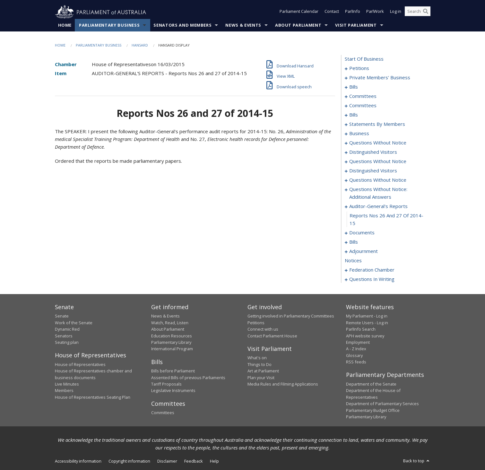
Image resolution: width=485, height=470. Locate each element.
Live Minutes (67, 384)
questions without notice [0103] (377, 161)
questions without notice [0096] (377, 143)
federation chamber (371, 270)
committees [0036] (363, 105)
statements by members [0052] (377, 124)
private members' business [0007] (379, 77)
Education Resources (171, 336)
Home (65, 25)
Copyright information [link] (129, 461)
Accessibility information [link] (78, 461)
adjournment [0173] (363, 251)
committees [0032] (363, 96)
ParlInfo (352, 12)
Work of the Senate (73, 323)
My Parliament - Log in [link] (366, 316)
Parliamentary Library (171, 342)
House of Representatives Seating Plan (92, 397)
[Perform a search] (425, 12)
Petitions (255, 323)
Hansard (140, 45)
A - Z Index (356, 349)
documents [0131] (362, 233)
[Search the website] (417, 12)
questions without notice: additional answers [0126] (378, 193)
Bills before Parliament (173, 371)
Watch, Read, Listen (169, 323)
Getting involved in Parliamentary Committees (290, 316)
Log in (395, 12)
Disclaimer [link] (167, 461)
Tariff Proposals (166, 384)
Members (64, 391)
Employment (358, 342)
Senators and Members (182, 25)
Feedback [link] (193, 461)
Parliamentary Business (109, 25)
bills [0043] (353, 115)
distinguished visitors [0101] (373, 152)
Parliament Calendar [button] (299, 12)
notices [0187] (353, 260)
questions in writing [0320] (371, 279)
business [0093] (359, 133)
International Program (172, 349)
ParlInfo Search (361, 329)
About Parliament (298, 25)
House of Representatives (80, 364)
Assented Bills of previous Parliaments (188, 377)
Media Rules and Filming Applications (282, 384)
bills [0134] (353, 242)
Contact (332, 12)
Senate (62, 316)
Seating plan (67, 342)
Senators (64, 336)
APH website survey (365, 336)
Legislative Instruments (173, 391)
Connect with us (262, 329)
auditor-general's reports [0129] (378, 206)
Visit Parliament (356, 25)
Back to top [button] (416, 461)
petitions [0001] (359, 68)
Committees (162, 413)
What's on (257, 358)
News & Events (243, 25)
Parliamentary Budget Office (373, 410)
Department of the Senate (371, 384)
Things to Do (259, 364)
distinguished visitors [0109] (373, 171)
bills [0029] (353, 87)
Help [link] (214, 461)
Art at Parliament (263, 371)
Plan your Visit (260, 377)
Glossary (354, 355)
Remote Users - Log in (367, 323)
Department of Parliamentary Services (382, 404)
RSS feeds (356, 362)
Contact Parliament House (272, 336)
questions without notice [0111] (377, 180)
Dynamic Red (67, 329)
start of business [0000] (364, 59)
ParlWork (375, 12)
